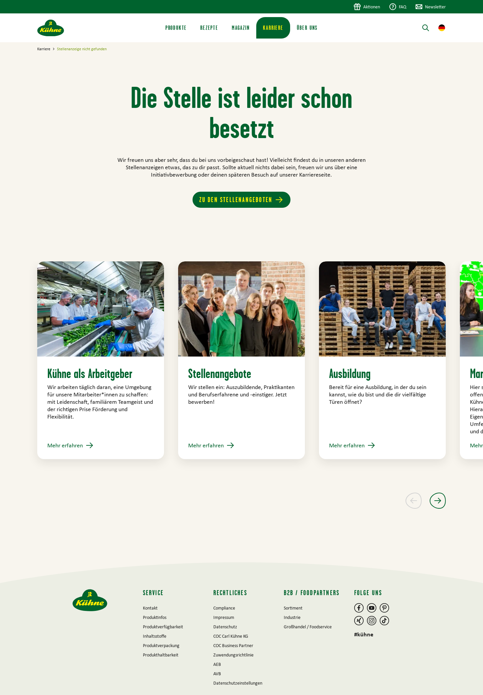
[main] (241, 302)
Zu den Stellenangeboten (236, 199)
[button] (442, 28)
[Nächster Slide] (438, 501)
